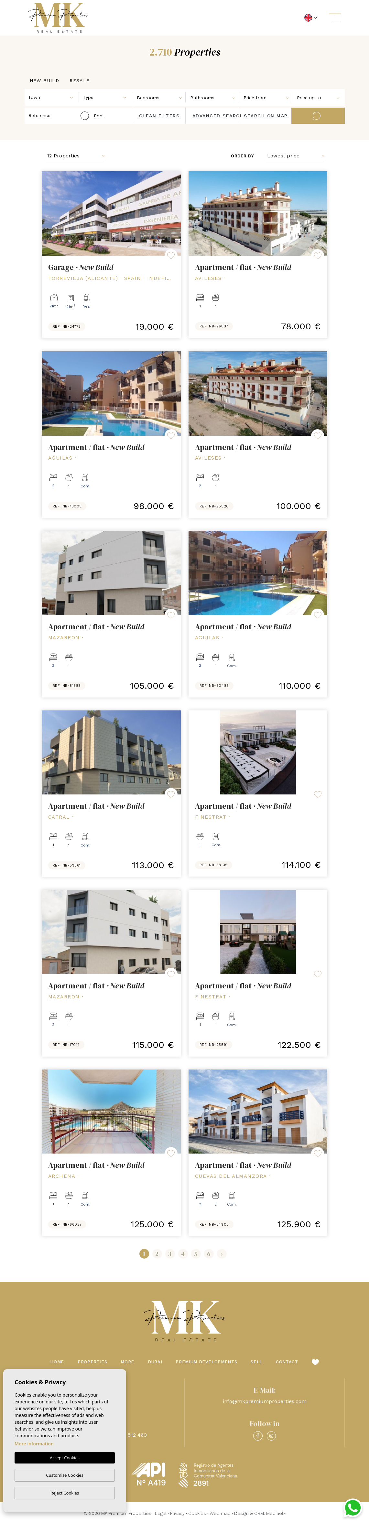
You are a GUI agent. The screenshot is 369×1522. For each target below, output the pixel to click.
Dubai (155, 1361)
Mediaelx (276, 1513)
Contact (287, 1361)
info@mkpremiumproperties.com (265, 1401)
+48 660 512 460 (126, 1435)
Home (57, 1361)
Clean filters (159, 115)
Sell (256, 1361)
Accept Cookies (65, 1458)
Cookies (197, 1513)
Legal (161, 1513)
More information (34, 1444)
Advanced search (218, 115)
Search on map (266, 115)
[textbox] (53, 97)
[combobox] (52, 97)
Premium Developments (206, 1361)
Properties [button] (92, 1361)
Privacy (177, 1513)
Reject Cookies (64, 1493)
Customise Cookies (64, 1475)
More (127, 1361)
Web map (220, 1513)
